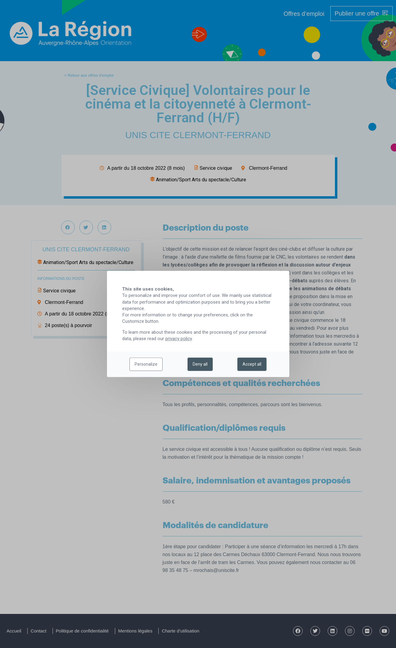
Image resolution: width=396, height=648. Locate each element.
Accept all (252, 364)
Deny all (200, 364)
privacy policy (178, 339)
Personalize (146, 364)
